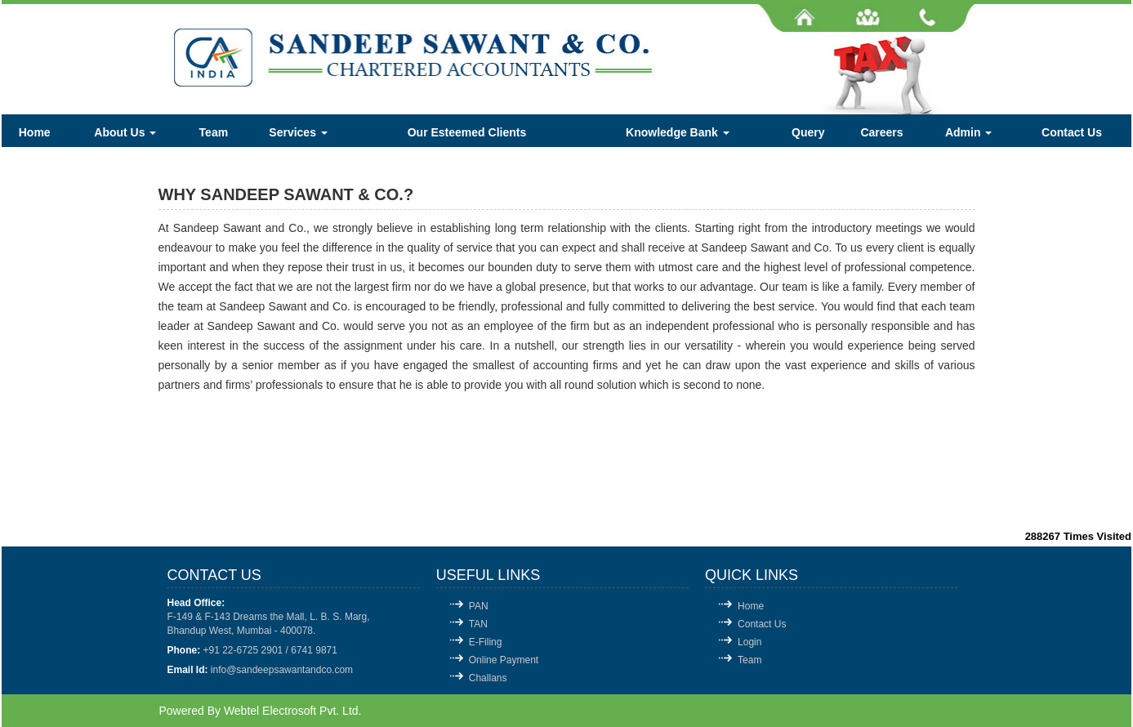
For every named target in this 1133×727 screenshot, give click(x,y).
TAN (478, 624)
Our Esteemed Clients (467, 132)
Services (298, 132)
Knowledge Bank (677, 132)
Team (214, 132)
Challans (488, 678)
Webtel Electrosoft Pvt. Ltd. (293, 710)
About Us (125, 132)
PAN (478, 606)
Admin (968, 132)
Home (35, 132)
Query (808, 132)
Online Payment (503, 660)
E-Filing (485, 642)
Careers (881, 132)
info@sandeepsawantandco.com (282, 670)
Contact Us (1072, 132)
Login (749, 642)
